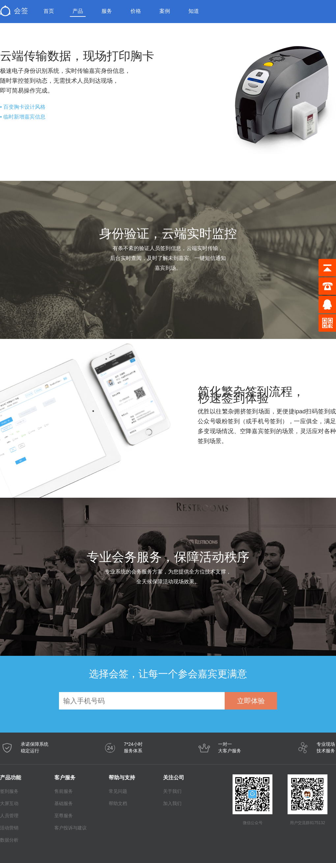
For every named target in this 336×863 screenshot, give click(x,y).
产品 (77, 11)
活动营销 (9, 827)
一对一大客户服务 (229, 747)
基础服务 (63, 803)
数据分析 (9, 840)
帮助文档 (118, 803)
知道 (193, 11)
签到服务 (9, 791)
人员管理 (9, 815)
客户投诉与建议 (65, 827)
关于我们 (172, 791)
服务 (106, 11)
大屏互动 (9, 803)
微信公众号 (253, 823)
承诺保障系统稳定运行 (34, 747)
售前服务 (63, 791)
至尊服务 (63, 815)
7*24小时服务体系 (133, 747)
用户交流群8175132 (307, 823)
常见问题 (118, 791)
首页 (48, 11)
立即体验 (251, 701)
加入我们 (172, 803)
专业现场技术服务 (326, 747)
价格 (135, 11)
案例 (164, 11)
